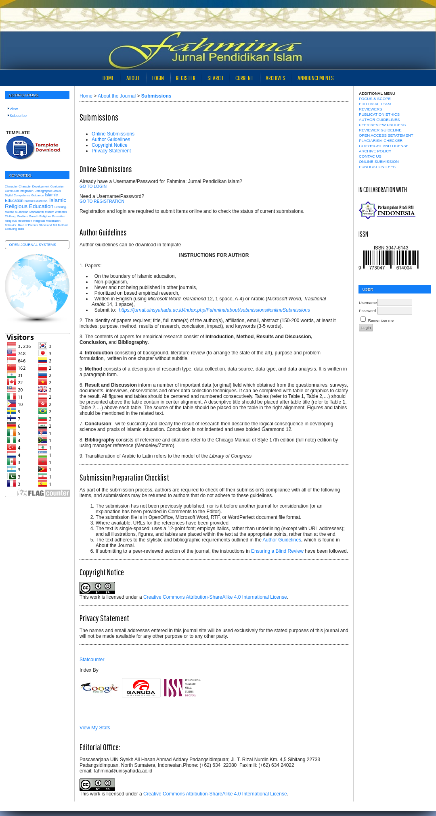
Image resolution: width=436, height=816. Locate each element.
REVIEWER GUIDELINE (380, 130)
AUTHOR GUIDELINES (379, 119)
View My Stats (95, 728)
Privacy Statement (111, 151)
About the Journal (117, 96)
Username (368, 302)
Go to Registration (102, 201)
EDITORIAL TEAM (375, 104)
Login (158, 77)
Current (244, 77)
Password (367, 310)
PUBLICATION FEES (377, 166)
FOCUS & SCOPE (375, 98)
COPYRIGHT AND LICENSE (384, 146)
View (14, 108)
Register (185, 77)
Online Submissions (113, 134)
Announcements (316, 77)
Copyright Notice (110, 145)
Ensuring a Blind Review (277, 551)
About (133, 77)
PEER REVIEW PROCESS (382, 125)
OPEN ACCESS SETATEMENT (386, 135)
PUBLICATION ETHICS (379, 114)
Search (215, 77)
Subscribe (18, 115)
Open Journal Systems (33, 245)
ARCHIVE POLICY (375, 151)
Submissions (156, 96)
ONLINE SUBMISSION (379, 161)
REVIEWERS (370, 109)
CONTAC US (370, 156)
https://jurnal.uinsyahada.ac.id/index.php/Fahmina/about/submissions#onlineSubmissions (214, 310)
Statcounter (92, 659)
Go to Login (93, 186)
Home (108, 77)
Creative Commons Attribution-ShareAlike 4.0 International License (215, 597)
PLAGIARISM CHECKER (380, 140)
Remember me (381, 320)
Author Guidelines (111, 139)
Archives (275, 77)
